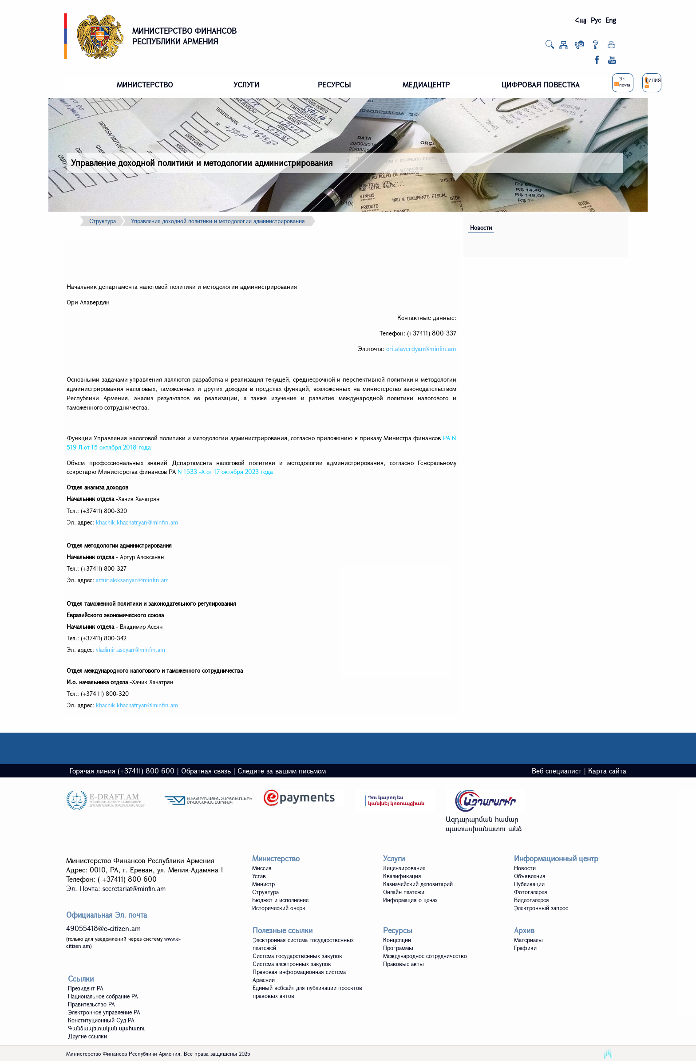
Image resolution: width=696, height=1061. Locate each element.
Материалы (528, 940)
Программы (398, 948)
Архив (524, 930)
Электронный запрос (541, 908)
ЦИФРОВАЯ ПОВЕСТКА (541, 84)
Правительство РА (91, 1004)
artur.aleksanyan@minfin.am (132, 580)
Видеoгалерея (531, 900)
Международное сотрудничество (425, 956)
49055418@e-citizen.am (103, 928)
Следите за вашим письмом (281, 770)
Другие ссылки (87, 1036)
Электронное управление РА (104, 1012)
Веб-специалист (556, 770)
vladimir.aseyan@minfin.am (130, 650)
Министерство (276, 858)
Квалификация (402, 876)
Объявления (530, 876)
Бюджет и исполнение (280, 900)
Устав (259, 876)
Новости (481, 228)
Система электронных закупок (292, 964)
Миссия (262, 868)
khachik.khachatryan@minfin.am (137, 522)
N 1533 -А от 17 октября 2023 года (225, 471)
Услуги (394, 858)
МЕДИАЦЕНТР (426, 84)
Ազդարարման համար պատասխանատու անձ (484, 823)
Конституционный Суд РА (101, 1020)
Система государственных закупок (297, 956)
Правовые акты (403, 964)
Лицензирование (404, 868)
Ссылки (81, 979)
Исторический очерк (278, 908)
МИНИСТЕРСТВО (145, 84)
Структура (102, 221)
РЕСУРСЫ (334, 84)
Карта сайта (607, 770)
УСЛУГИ (246, 84)
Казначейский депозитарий (418, 884)
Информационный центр (556, 858)
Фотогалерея (530, 892)
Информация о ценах (410, 900)
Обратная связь (206, 770)
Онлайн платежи (403, 892)
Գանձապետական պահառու (106, 1028)
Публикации (529, 884)
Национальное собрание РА (103, 996)
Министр (263, 884)
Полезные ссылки (282, 930)
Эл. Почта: (116, 888)
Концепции (397, 940)
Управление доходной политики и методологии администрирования (218, 221)
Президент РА (85, 988)
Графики (525, 948)
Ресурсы (397, 930)
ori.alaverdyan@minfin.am (421, 348)
